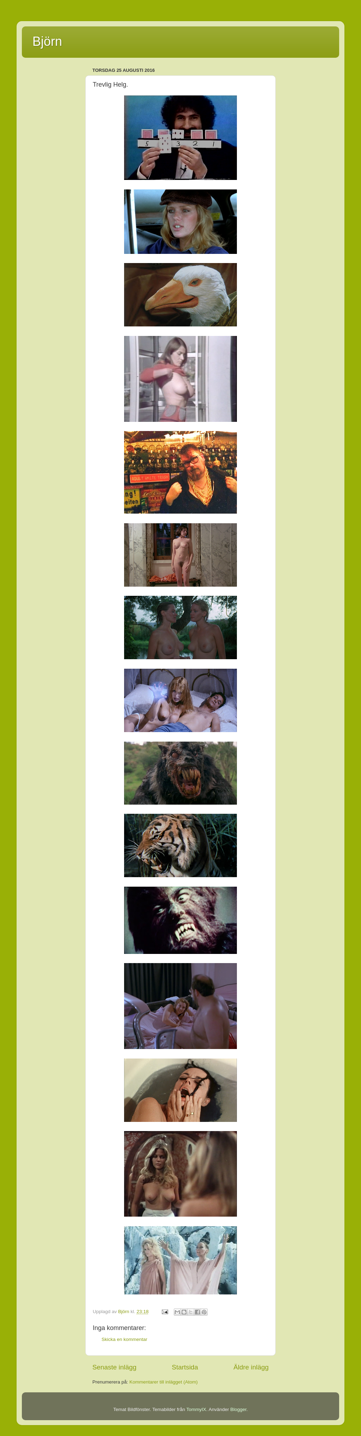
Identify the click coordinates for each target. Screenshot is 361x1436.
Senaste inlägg (114, 1367)
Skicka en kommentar (124, 1339)
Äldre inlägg (251, 1367)
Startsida (185, 1367)
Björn (47, 41)
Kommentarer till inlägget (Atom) (163, 1382)
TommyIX (196, 1409)
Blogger (238, 1409)
